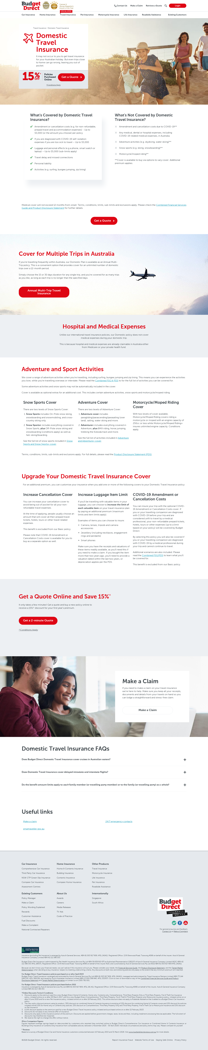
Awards (60, 898)
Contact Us (166, 931)
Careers (60, 902)
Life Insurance (130, 15)
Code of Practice (64, 916)
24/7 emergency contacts (118, 821)
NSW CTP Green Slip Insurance (36, 878)
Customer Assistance (31, 916)
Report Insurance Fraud (122, 1040)
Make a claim (30, 821)
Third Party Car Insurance (33, 873)
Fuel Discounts (28, 920)
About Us (62, 894)
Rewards (25, 912)
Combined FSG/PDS (152, 555)
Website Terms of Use (144, 1040)
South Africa (97, 902)
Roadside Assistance (151, 15)
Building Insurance (65, 873)
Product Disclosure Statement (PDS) (133, 454)
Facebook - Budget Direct (180, 923)
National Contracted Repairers (36, 929)
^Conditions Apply (53, 85)
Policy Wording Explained (33, 907)
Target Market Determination (53, 980)
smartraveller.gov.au (33, 828)
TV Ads (60, 912)
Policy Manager (29, 898)
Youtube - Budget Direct (185, 923)
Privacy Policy (180, 1040)
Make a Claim (148, 710)
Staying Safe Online (164, 1040)
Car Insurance (28, 15)
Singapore (96, 898)
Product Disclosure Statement (153, 968)
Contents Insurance (66, 878)
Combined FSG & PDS (106, 380)
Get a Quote (70, 77)
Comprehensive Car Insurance (36, 868)
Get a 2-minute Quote (38, 620)
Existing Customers (177, 15)
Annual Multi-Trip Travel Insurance (44, 292)
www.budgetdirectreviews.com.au (142, 1032)
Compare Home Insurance (69, 882)
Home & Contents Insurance (70, 868)
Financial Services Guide (127, 968)
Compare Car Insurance (33, 882)
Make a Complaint (30, 925)
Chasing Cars (174, 923)
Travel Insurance (68, 15)
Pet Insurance (87, 15)
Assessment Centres (31, 886)
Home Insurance (47, 15)
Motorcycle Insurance (108, 15)
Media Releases (64, 907)
